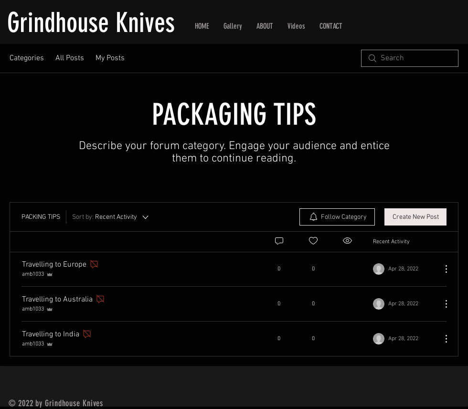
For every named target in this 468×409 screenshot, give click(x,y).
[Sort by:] (111, 217)
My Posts (110, 58)
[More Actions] (441, 269)
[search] (409, 58)
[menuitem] (337, 217)
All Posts (69, 58)
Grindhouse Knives (91, 23)
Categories (27, 58)
